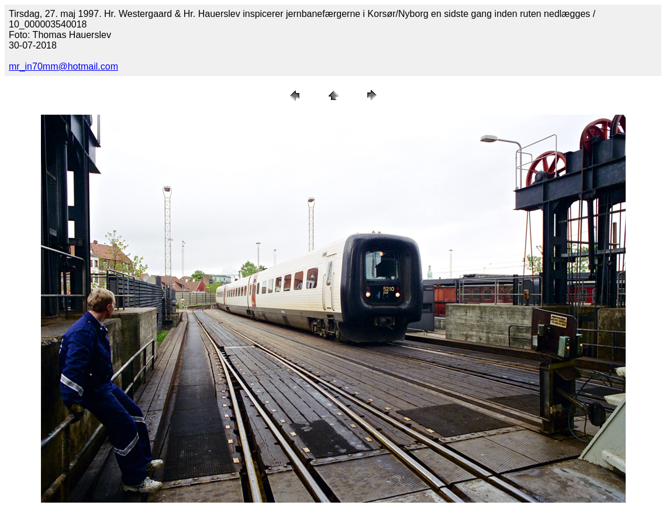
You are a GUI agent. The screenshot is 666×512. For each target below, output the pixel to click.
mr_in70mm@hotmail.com (63, 66)
